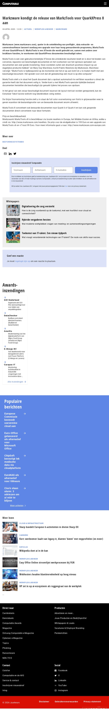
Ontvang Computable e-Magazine (18, 633)
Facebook (62, 670)
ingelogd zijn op (22, 261)
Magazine (7, 628)
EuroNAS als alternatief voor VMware (12, 478)
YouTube (62, 685)
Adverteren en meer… (64, 613)
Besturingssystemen (13, 142)
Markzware (61, 29)
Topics (6, 643)
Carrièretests (8, 613)
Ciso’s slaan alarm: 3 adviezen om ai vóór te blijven (11, 494)
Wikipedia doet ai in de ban (33, 550)
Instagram (63, 690)
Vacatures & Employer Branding (69, 628)
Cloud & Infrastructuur (31, 523)
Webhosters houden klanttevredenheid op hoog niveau (47, 574)
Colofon (6, 670)
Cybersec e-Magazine (13, 638)
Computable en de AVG (13, 675)
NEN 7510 (7, 658)
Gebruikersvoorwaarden (66, 701)
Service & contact (11, 680)
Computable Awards (12, 623)
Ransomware (9, 653)
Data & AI (23, 547)
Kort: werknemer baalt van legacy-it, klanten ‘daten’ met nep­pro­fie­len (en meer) (61, 539)
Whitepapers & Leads (64, 623)
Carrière (23, 535)
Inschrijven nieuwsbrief (13, 685)
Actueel (28, 29)
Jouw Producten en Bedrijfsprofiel (71, 618)
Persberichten (61, 633)
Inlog (5, 690)
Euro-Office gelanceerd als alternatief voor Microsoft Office (12, 441)
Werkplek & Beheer (44, 29)
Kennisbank (8, 618)
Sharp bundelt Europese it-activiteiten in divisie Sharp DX (48, 527)
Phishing (7, 648)
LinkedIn (62, 680)
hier (66, 186)
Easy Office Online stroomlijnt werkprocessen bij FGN (46, 562)
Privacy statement (92, 701)
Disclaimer (44, 701)
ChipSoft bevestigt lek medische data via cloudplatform (12, 462)
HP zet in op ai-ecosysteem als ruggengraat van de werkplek (50, 586)
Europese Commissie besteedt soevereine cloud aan (10, 420)
